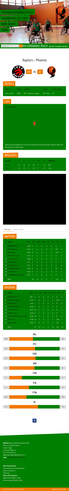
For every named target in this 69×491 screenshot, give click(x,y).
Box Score (7, 229)
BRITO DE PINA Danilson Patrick (17, 316)
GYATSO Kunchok (12, 297)
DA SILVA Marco (12, 265)
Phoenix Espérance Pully (32, 46)
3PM (43, 242)
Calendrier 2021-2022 (15, 18)
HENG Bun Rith (11, 303)
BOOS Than (10, 319)
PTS (33, 242)
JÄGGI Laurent (11, 323)
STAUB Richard (11, 262)
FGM (38, 242)
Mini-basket (9, 24)
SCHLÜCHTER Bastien (13, 268)
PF (62, 242)
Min (28, 242)
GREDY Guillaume (12, 249)
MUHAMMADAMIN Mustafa (15, 275)
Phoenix (7, 168)
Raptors (7, 165)
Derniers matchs (18, 229)
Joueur (10, 242)
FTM (48, 242)
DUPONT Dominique (13, 300)
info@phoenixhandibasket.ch (16, 457)
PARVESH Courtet (12, 259)
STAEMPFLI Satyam (13, 256)
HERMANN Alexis (12, 246)
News (5, 30)
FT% (58, 242)
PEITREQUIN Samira (13, 307)
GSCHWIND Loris (12, 272)
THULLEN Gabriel (12, 310)
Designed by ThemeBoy (59, 489)
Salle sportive (10, 107)
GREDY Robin (11, 252)
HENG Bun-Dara (12, 313)
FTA (52, 242)
